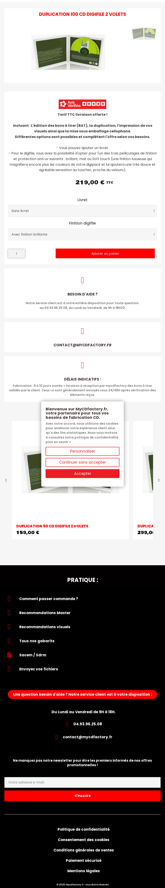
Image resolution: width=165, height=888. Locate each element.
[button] (105, 253)
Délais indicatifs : (82, 379)
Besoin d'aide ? (83, 294)
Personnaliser (82, 451)
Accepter (82, 473)
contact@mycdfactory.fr (82, 345)
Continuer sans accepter (82, 462)
